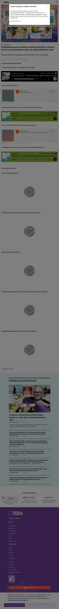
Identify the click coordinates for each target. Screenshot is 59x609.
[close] (48, 6)
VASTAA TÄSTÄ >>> (15, 21)
